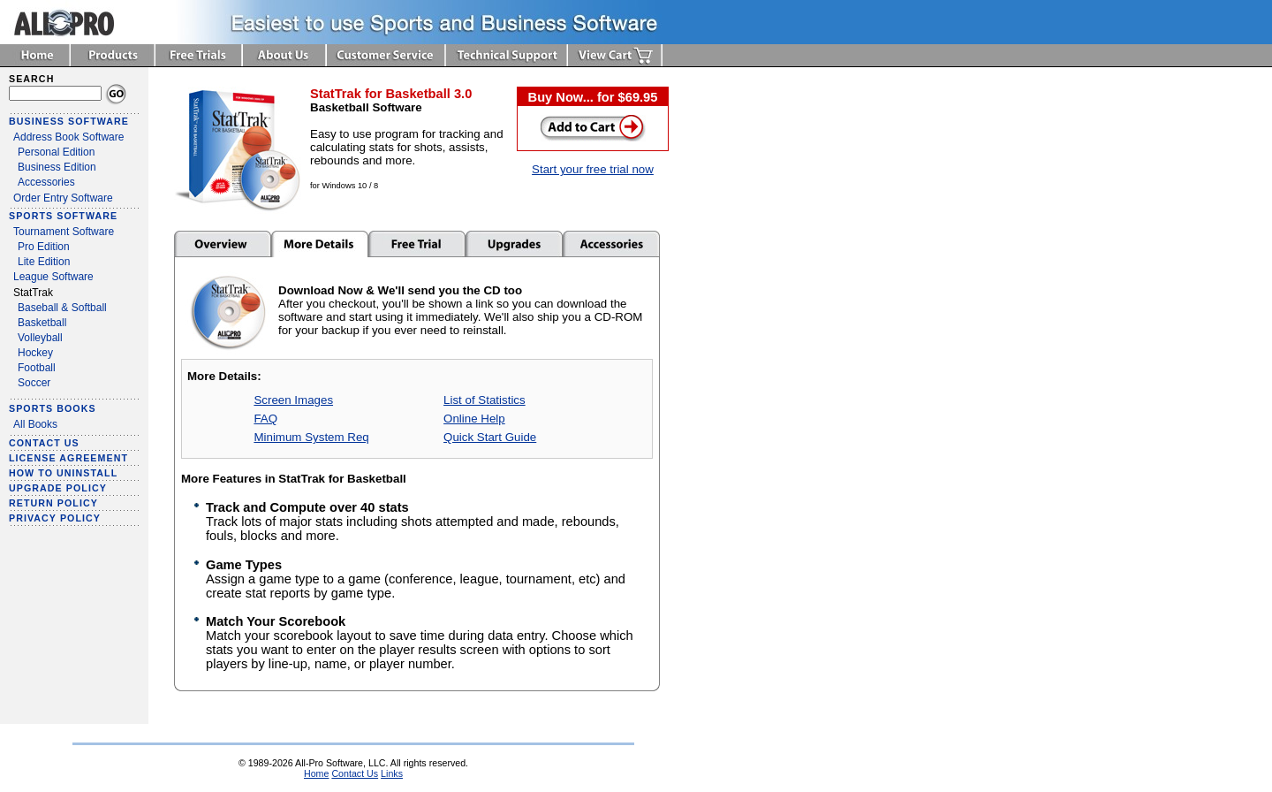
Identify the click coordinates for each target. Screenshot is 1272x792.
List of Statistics (484, 400)
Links (392, 773)
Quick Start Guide (489, 437)
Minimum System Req (311, 437)
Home (316, 773)
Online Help (474, 418)
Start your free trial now (593, 169)
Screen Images (293, 400)
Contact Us (354, 773)
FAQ (265, 418)
